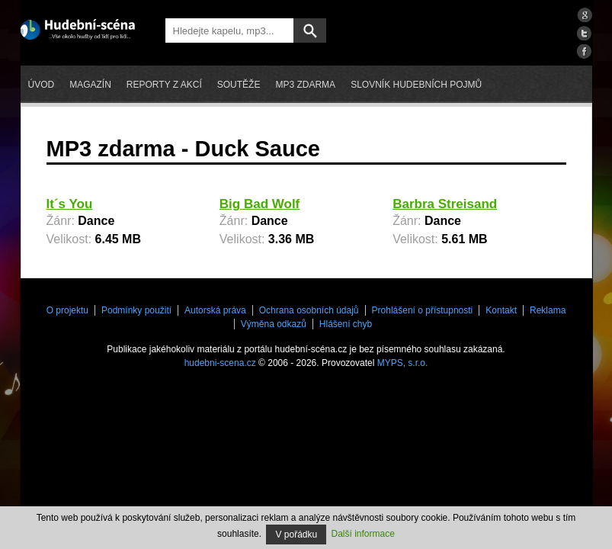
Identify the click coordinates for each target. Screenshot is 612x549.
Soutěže (239, 84)
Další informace (363, 533)
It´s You (69, 204)
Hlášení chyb (345, 324)
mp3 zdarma (305, 84)
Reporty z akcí (164, 84)
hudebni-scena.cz (220, 363)
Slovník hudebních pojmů (416, 84)
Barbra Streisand (445, 204)
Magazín (90, 84)
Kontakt (501, 310)
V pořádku (296, 534)
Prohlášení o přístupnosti (422, 310)
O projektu (67, 310)
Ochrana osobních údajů (309, 310)
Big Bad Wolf (259, 204)
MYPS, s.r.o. (402, 363)
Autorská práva (215, 310)
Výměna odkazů (273, 324)
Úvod (41, 84)
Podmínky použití (136, 310)
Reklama (548, 310)
